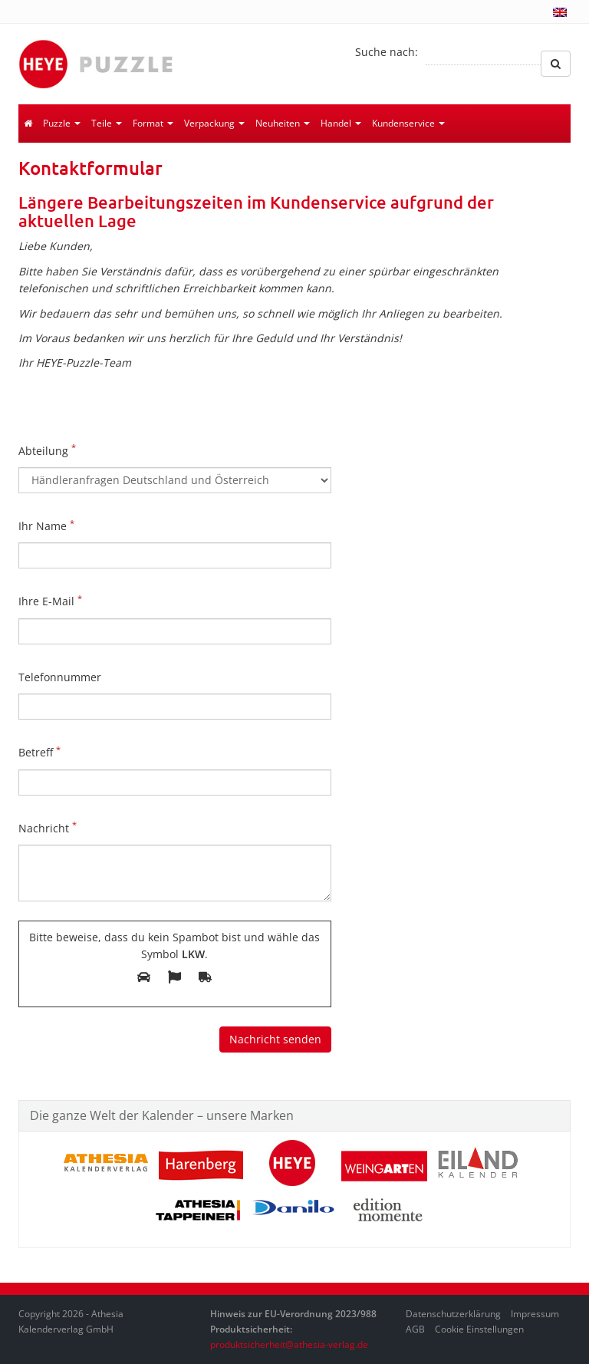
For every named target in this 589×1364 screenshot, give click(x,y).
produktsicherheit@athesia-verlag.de (289, 1344)
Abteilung (47, 449)
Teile (106, 123)
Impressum (535, 1313)
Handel (341, 123)
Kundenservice (408, 123)
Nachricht (47, 827)
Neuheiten (282, 123)
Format (153, 123)
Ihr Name (46, 525)
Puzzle (62, 123)
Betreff (39, 751)
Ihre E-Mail (50, 600)
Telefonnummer (59, 677)
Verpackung (214, 123)
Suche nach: (386, 51)
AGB (415, 1329)
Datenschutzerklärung (453, 1313)
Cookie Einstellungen (479, 1329)
